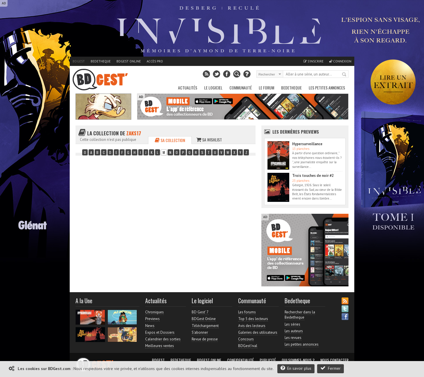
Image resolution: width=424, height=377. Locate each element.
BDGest (79, 61)
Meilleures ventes (159, 345)
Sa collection (170, 140)
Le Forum (266, 88)
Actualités (187, 88)
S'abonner (200, 332)
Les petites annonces (327, 88)
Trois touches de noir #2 (313, 175)
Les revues (293, 337)
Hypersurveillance (307, 143)
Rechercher (344, 74)
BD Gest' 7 (200, 312)
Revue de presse (205, 339)
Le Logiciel (213, 88)
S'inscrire (313, 61)
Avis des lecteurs (251, 325)
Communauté (240, 88)
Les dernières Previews (295, 131)
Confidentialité (240, 360)
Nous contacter (334, 360)
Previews (152, 318)
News (149, 325)
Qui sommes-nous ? (298, 360)
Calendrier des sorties (163, 339)
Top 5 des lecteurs (253, 318)
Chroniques (154, 312)
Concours (246, 339)
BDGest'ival (247, 345)
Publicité (268, 360)
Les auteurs (294, 330)
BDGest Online (128, 61)
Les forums (247, 312)
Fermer (330, 368)
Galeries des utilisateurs (257, 332)
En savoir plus (296, 368)
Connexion (340, 61)
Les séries (292, 324)
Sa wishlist (209, 140)
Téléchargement (205, 325)
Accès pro (155, 61)
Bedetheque (101, 61)
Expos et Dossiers (160, 332)
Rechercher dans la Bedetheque (300, 315)
